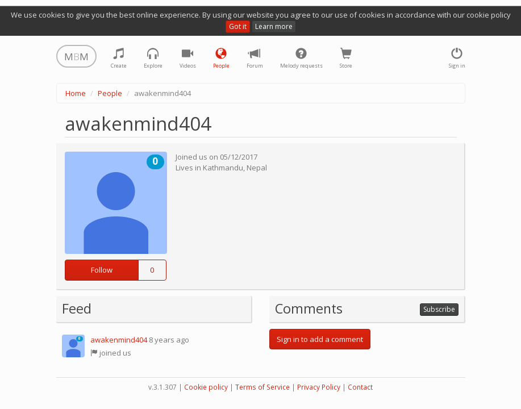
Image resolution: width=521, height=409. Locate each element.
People (110, 93)
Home (75, 93)
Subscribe (439, 309)
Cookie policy (206, 387)
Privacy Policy (318, 387)
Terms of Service (262, 387)
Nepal (257, 167)
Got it (238, 26)
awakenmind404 (118, 340)
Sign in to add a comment (320, 339)
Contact (360, 387)
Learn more (274, 26)
